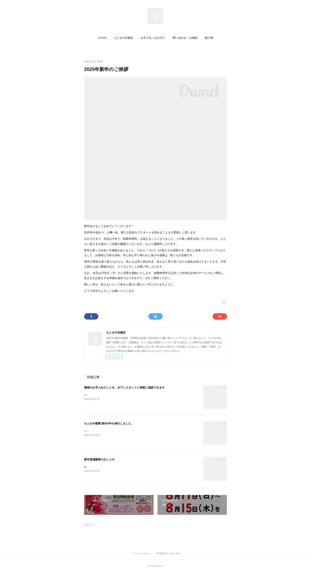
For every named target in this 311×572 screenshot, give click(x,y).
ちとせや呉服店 (123, 38)
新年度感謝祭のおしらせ (99, 459)
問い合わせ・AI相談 (185, 38)
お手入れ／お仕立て (152, 38)
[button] (102, 38)
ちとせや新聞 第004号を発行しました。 (109, 423)
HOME (102, 38)
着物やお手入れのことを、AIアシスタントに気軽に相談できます (124, 387)
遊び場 (209, 38)
